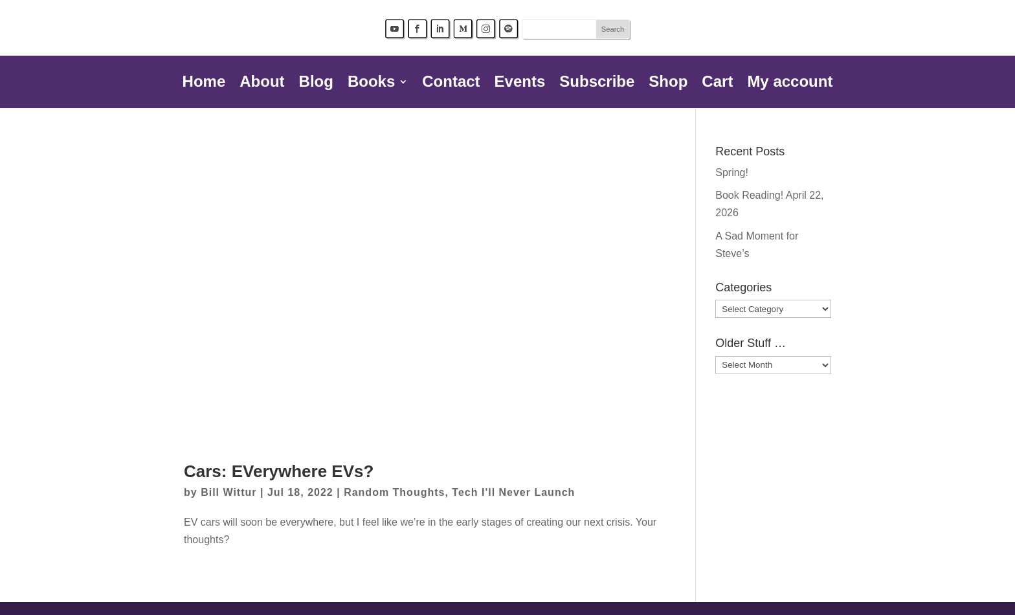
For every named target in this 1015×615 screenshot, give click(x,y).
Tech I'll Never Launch (513, 492)
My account (789, 83)
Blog (316, 83)
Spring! (731, 172)
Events (520, 83)
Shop (668, 83)
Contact (451, 83)
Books (371, 83)
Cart (717, 83)
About (262, 83)
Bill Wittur (228, 492)
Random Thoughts (394, 492)
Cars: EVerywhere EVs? (279, 471)
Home (204, 83)
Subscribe (596, 83)
